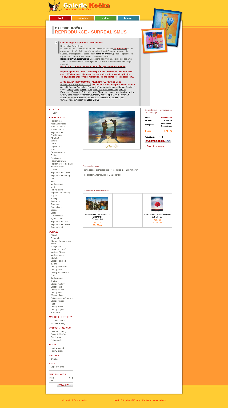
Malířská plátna (58, 320)
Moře (103, 95)
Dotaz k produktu (155, 146)
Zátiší (89, 100)
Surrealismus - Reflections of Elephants (97, 217)
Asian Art (55, 138)
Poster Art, (124, 95)
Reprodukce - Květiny (60, 175)
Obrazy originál (57, 309)
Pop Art (54, 195)
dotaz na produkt (104, 54)
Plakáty (96, 95)
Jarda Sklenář (57, 278)
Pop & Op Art (113, 95)
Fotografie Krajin (58, 161)
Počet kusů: (150, 137)
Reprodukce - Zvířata (60, 224)
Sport (121, 97)
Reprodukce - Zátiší (60, 221)
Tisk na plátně (57, 190)
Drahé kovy (56, 337)
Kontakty (146, 400)
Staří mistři (55, 312)
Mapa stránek (159, 400)
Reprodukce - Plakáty (60, 192)
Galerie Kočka (80, 400)
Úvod (116, 400)
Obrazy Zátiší (57, 306)
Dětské (83, 89)
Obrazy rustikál (57, 301)
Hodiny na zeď (57, 348)
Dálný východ (73, 89)
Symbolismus (79, 100)
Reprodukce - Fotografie (62, 164)
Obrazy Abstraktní (59, 266)
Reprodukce (56, 121)
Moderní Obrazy (58, 252)
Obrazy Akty (56, 269)
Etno (90, 89)
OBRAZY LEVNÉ (58, 249)
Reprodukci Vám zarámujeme (74, 59)
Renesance (80, 97)
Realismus (105, 97)
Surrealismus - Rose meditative (158, 216)
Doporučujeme (57, 367)
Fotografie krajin (89, 92)
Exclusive (97, 89)
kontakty (128, 18)
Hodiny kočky (57, 351)
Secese (114, 97)
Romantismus (93, 97)
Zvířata (96, 100)
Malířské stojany (58, 323)
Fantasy (122, 89)
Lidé (70, 95)
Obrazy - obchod (58, 261)
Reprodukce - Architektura (57, 133)
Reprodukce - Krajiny (60, 172)
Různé (54, 304)
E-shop (136, 400)
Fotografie (76, 92)
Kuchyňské (56, 246)
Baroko (121, 87)
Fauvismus (65, 92)
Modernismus (86, 95)
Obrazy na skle (57, 289)
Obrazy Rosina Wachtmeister (57, 293)
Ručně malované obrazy (62, 298)
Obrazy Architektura (60, 272)
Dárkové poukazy (59, 331)
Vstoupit (63, 385)
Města (53, 181)
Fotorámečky (57, 340)
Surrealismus (66, 100)
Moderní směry (57, 255)
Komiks (123, 92)
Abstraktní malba (68, 87)
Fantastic (55, 155)
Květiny (63, 95)
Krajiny (131, 92)
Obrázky (54, 258)
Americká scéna (84, 87)
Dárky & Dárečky (58, 334)
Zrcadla (54, 359)
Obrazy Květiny (58, 284)
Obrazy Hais (56, 287)
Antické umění (98, 87)
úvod (60, 18)
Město (76, 95)
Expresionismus (110, 89)
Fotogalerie (126, 400)
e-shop (105, 18)
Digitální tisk (56, 146)
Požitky (63, 97)
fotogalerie (83, 18)
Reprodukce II (57, 227)
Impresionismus (112, 92)
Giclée (100, 92)
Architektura (111, 87)
